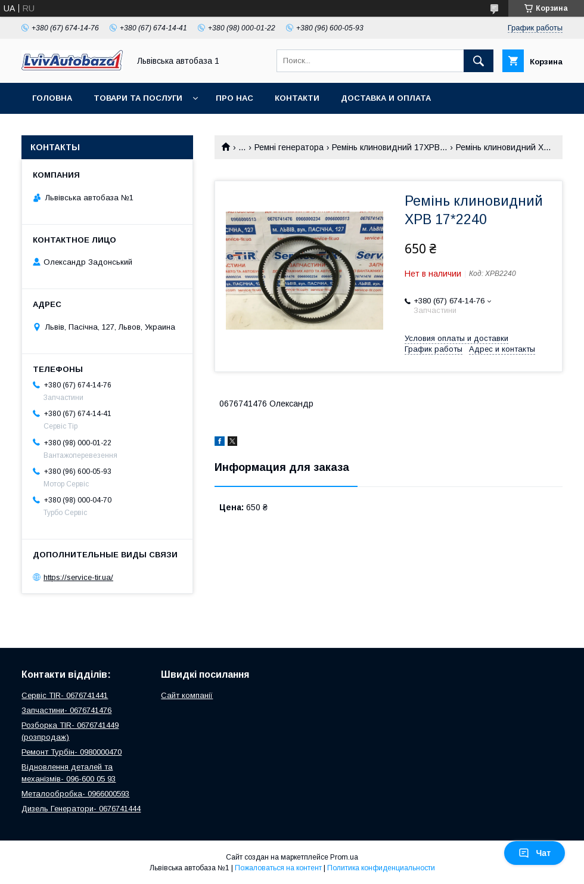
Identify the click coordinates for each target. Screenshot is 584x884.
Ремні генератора (289, 147)
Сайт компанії (187, 695)
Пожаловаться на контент (278, 868)
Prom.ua (344, 857)
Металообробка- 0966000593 (75, 793)
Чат (534, 853)
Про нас (234, 98)
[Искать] (478, 60)
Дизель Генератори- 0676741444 (81, 808)
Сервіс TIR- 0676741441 (64, 695)
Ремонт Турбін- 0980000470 (71, 751)
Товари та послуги (138, 98)
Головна (52, 98)
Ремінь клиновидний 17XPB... (389, 147)
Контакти (297, 98)
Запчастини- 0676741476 (66, 710)
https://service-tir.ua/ (78, 577)
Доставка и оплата (386, 98)
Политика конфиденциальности (381, 868)
